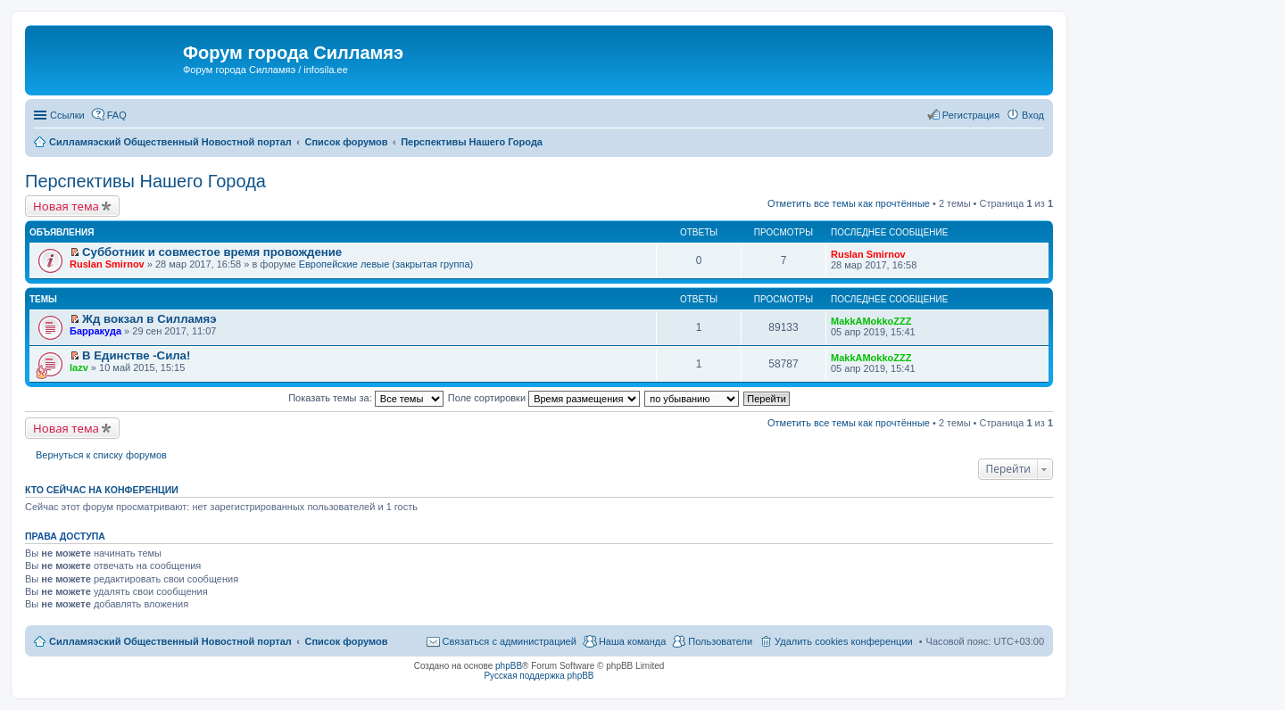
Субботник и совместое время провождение (212, 252)
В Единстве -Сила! (136, 355)
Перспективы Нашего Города (145, 181)
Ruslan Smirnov (107, 264)
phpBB (508, 666)
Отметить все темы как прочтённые (848, 203)
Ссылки (67, 115)
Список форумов (345, 641)
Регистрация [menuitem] (970, 115)
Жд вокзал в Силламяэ (149, 319)
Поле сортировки (544, 397)
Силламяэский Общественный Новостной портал (170, 641)
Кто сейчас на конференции (101, 489)
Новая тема (66, 206)
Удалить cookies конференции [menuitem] (844, 641)
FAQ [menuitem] (117, 115)
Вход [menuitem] (1033, 115)
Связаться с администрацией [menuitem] (509, 641)
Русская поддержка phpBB (538, 676)
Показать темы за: (366, 397)
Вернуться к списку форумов (101, 455)
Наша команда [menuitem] (632, 641)
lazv (79, 367)
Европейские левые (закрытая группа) (386, 264)
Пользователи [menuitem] (720, 641)
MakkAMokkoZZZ (871, 321)
